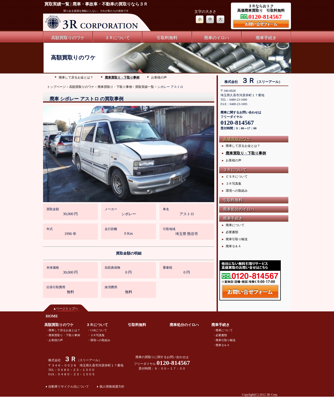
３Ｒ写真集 (233, 183)
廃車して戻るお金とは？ (76, 77)
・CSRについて (97, 330)
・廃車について (223, 330)
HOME (52, 316)
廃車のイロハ (216, 37)
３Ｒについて (117, 37)
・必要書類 (220, 335)
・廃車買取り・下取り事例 (63, 335)
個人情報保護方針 (111, 386)
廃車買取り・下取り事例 (122, 77)
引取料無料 (167, 37)
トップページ (56, 87)
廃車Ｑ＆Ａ (233, 246)
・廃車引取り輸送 (224, 340)
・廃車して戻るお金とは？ (63, 330)
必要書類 (232, 232)
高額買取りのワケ (68, 37)
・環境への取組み (98, 340)
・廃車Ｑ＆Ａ (221, 345)
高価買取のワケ (236, 139)
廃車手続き (266, 37)
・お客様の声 (54, 340)
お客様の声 (159, 77)
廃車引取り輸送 (237, 239)
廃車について (235, 225)
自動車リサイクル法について (68, 386)
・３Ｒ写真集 (96, 335)
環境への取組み (237, 190)
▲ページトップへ (65, 308)
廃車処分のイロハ (238, 209)
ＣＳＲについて (237, 176)
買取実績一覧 (144, 87)
